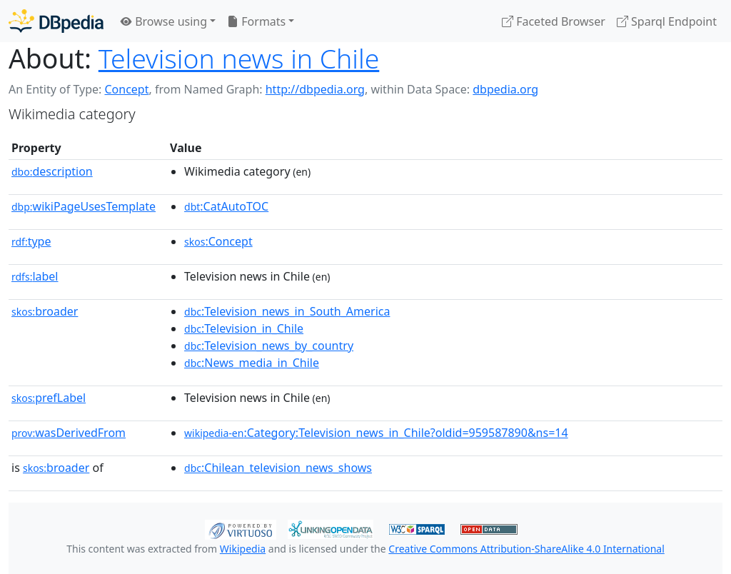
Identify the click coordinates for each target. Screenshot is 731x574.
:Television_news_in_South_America (287, 311)
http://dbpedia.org (315, 89)
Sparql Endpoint (667, 21)
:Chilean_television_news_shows (278, 467)
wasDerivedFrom (68, 432)
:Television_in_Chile (243, 328)
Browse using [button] (164, 21)
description (52, 171)
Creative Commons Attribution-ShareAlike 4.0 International (526, 548)
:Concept (218, 241)
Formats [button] (256, 21)
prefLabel (48, 398)
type (31, 241)
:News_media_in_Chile (251, 363)
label (35, 276)
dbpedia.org (505, 89)
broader (44, 311)
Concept (126, 89)
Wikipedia (243, 548)
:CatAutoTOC (226, 206)
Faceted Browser (553, 21)
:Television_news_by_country (268, 345)
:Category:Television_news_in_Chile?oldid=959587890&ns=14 (376, 432)
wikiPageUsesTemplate (83, 206)
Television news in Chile (239, 58)
